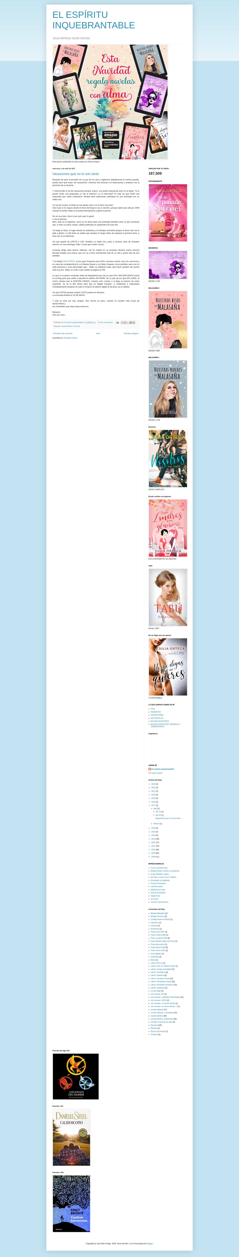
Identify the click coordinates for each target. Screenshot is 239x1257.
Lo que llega (156, 991)
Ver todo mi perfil (155, 773)
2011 (153, 846)
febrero (156, 824)
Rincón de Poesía (158, 1031)
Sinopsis (154, 1034)
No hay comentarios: (106, 322)
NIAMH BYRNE (157, 715)
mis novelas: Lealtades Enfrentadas (165, 997)
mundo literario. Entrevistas (162, 1019)
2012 (153, 842)
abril (155, 809)
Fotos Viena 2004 (158, 950)
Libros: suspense (158, 988)
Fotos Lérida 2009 (158, 935)
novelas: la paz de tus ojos (161, 1022)
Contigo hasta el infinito (160, 919)
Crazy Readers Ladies (160, 874)
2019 (153, 798)
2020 (153, 795)
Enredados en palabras (160, 880)
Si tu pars (155, 899)
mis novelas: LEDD (158, 1000)
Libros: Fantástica (158, 972)
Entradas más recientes (62, 333)
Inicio (98, 333)
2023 (153, 784)
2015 (153, 832)
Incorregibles (156, 954)
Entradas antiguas (131, 333)
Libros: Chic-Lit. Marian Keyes (163, 966)
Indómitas (155, 957)
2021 (153, 791)
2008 (153, 857)
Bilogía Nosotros (157, 916)
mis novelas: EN (157, 994)
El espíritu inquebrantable (163, 769)
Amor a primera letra (159, 868)
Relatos (154, 1028)
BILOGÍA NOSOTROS (160, 721)
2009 (153, 853)
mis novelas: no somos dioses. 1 (164, 1006)
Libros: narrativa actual (160, 978)
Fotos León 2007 (157, 932)
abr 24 (158, 812)
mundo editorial (157, 1010)
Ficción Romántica (158, 883)
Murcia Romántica (158, 893)
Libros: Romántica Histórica (162, 985)
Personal (76, 326)
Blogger (150, 1244)
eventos (154, 926)
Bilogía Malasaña (158, 913)
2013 (153, 839)
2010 (153, 850)
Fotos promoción (157, 944)
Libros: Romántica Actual (161, 982)
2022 (153, 787)
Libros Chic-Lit (156, 963)
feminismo (155, 929)
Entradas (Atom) (70, 338)
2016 (153, 828)
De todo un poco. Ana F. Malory (163, 877)
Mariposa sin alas (158, 890)
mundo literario (66, 326)
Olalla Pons (155, 896)
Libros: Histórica (157, 975)
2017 (153, 805)
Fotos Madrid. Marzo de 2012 (163, 941)
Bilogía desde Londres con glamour (165, 871)
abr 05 (158, 815)
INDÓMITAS (156, 712)
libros (153, 960)
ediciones (155, 923)
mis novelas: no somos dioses (163, 1003)
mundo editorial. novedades (162, 1013)
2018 (153, 802)
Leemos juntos (157, 886)
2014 (153, 835)
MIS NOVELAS (157, 718)
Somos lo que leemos (159, 902)
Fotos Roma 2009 (158, 947)
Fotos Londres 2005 (159, 938)
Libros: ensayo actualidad (161, 969)
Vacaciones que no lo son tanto (75, 174)
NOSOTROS (69, 261)
